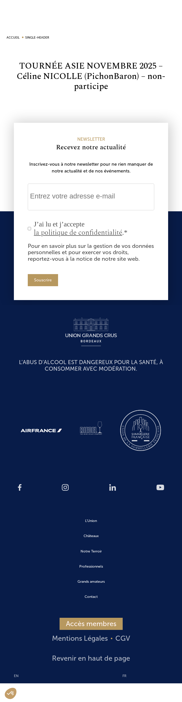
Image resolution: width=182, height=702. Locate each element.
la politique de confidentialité (78, 232)
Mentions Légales (80, 638)
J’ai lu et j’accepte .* (80, 228)
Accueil (13, 37)
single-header (37, 37)
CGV (122, 638)
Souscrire (43, 280)
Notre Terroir (91, 551)
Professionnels (91, 566)
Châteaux (91, 536)
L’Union (91, 521)
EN (173, 155)
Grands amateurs (91, 581)
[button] (11, 693)
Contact (91, 597)
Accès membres (91, 624)
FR (124, 676)
